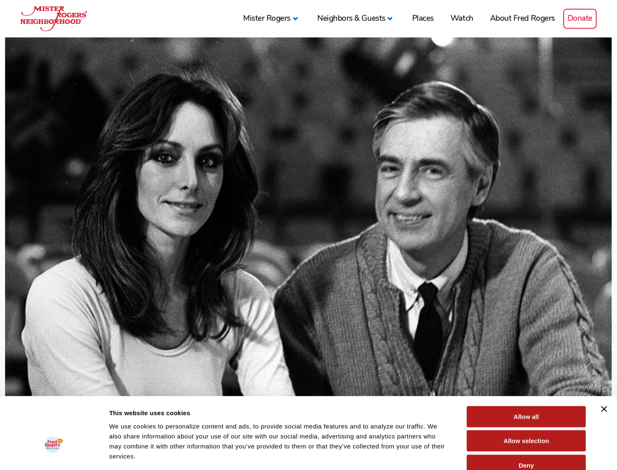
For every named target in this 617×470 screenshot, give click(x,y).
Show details (437, 453)
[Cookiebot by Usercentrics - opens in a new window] (53, 454)
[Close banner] (604, 361)
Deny (526, 417)
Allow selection (526, 392)
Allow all (526, 368)
